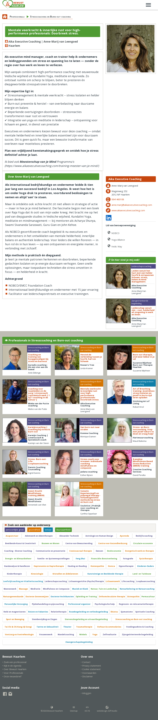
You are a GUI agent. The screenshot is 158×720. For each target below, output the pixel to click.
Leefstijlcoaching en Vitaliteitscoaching (23, 581)
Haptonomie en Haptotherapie (49, 566)
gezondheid (34, 529)
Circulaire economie (143, 543)
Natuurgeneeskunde (13, 596)
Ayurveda (124, 536)
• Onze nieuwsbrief (11, 676)
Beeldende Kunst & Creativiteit (20, 543)
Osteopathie (133, 596)
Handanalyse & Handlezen (17, 566)
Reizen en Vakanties (38, 612)
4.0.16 (87, 709)
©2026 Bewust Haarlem (52, 709)
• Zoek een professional (14, 662)
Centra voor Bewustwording (78, 543)
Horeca (111, 566)
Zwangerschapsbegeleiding (79, 642)
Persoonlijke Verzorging (16, 604)
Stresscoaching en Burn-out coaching (50, 16)
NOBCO (113, 232)
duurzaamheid (63, 529)
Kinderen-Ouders (145, 566)
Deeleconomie (114, 551)
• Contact (85, 662)
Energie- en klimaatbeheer (18, 558)
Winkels (83, 634)
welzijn (48, 529)
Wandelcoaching (66, 634)
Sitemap (74, 709)
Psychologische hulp (105, 604)
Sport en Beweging (15, 619)
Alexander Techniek (69, 536)
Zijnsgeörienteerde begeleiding (137, 634)
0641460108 (118, 199)
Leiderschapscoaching (56, 581)
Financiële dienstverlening (104, 558)
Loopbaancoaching (145, 581)
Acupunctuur (12, 536)
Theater (67, 627)
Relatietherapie (59, 612)
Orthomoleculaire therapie (112, 596)
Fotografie (128, 558)
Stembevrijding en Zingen (44, 619)
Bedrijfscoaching (144, 536)
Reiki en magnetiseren (15, 612)
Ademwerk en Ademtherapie (39, 536)
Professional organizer (79, 604)
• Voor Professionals (12, 672)
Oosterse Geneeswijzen (37, 596)
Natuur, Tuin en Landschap (104, 589)
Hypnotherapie (126, 566)
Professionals (17, 16)
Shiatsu (114, 612)
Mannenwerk (10, 589)
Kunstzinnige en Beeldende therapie (105, 574)
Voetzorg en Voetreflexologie (19, 634)
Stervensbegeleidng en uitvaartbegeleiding (86, 619)
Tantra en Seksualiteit (47, 627)
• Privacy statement (91, 665)
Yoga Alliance (116, 239)
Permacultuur (148, 596)
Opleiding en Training (86, 596)
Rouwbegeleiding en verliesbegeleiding (88, 612)
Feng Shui (80, 558)
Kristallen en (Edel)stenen (65, 574)
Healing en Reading (77, 566)
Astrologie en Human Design (99, 536)
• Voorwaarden (88, 672)
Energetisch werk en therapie (139, 551)
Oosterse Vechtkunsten (62, 596)
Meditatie (35, 589)
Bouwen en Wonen (50, 543)
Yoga (94, 634)
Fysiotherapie (146, 558)
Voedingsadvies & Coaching (139, 627)
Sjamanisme (127, 612)
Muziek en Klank (80, 589)
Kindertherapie (14, 574)
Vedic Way (114, 246)
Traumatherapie (84, 627)
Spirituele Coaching (144, 612)
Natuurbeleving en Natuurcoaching (137, 589)
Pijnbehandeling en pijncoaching (48, 604)
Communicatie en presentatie (50, 551)
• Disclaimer (87, 676)
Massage (23, 589)
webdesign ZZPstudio (107, 709)
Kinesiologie (37, 574)
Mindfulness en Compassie (56, 589)
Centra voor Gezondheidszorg (112, 543)
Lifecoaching (128, 581)
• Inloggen (86, 693)
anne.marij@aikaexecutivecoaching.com (132, 204)
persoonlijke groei (15, 529)
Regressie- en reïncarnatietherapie (136, 604)
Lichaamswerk (113, 581)
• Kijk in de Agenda (11, 665)
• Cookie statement (91, 669)
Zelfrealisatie (109, 634)
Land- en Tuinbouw (142, 574)
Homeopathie (97, 566)
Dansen (99, 551)
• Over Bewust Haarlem (14, 669)
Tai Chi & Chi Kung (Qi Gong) (18, 627)
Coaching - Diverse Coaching (18, 551)
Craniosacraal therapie (80, 551)
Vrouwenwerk (45, 634)
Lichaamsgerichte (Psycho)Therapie (86, 581)
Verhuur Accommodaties (109, 627)
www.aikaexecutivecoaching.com (128, 210)
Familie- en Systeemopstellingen (53, 558)
